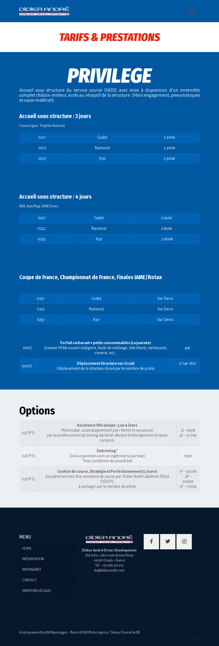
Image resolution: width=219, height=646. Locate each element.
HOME (26, 548)
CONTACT (29, 580)
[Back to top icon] (197, 638)
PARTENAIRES (31, 570)
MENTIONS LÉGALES (36, 591)
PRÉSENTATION (33, 559)
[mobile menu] (191, 11)
